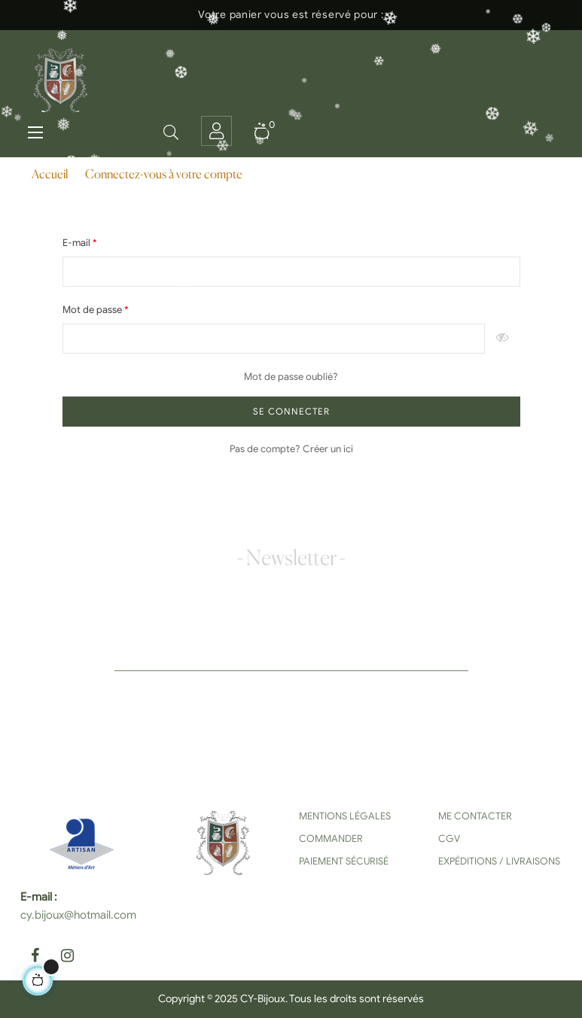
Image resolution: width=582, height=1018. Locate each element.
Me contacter (475, 816)
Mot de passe (93, 309)
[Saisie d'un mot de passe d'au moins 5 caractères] (273, 339)
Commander (331, 838)
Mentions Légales (345, 816)
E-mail (77, 242)
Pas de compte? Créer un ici (291, 448)
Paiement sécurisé (344, 861)
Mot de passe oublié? (291, 376)
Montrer (502, 339)
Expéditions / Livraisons (499, 861)
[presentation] (225, 700)
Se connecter (291, 411)
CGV (449, 838)
